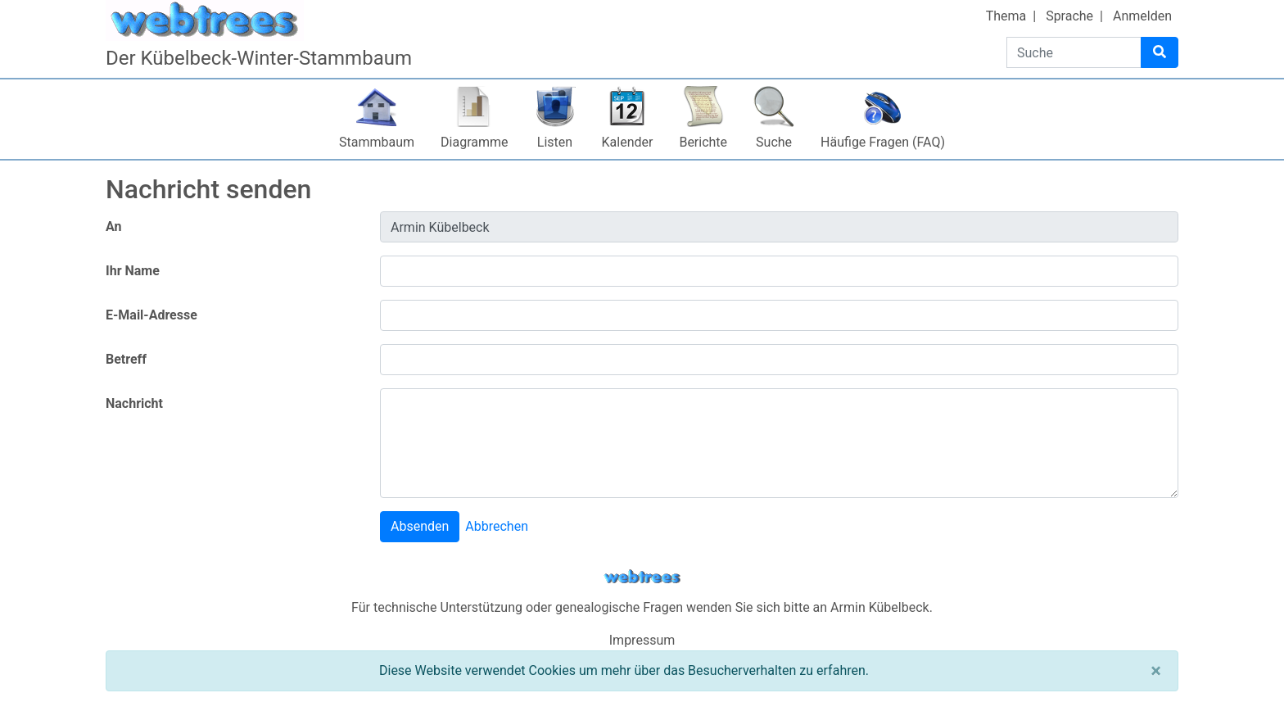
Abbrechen (496, 526)
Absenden (420, 526)
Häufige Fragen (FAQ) (883, 142)
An (113, 226)
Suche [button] (774, 142)
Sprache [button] (1069, 16)
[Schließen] (1156, 671)
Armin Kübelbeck (879, 607)
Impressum (642, 640)
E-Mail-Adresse (151, 315)
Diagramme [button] (474, 142)
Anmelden (1142, 16)
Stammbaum (376, 142)
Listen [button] (554, 142)
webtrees (642, 577)
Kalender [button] (627, 142)
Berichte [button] (703, 142)
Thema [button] (1006, 16)
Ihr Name (133, 271)
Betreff (126, 359)
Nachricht (134, 403)
